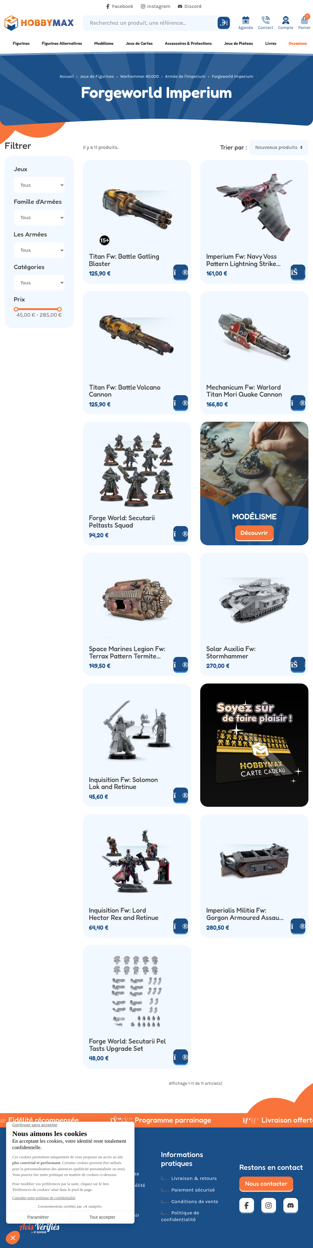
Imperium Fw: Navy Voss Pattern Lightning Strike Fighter (241, 260)
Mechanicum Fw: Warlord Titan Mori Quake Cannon (244, 391)
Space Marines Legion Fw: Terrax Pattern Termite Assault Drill (127, 652)
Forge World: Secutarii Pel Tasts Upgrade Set (127, 1045)
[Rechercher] (224, 23)
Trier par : (233, 147)
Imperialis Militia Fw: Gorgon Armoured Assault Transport (244, 914)
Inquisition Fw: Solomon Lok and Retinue (123, 783)
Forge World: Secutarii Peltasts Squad (122, 521)
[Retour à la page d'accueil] (39, 23)
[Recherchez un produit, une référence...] (151, 23)
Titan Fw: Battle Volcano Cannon (124, 391)
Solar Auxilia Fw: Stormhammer (231, 652)
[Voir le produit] (180, 272)
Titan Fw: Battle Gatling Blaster (124, 260)
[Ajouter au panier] (298, 664)
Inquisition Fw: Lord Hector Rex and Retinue (123, 914)
